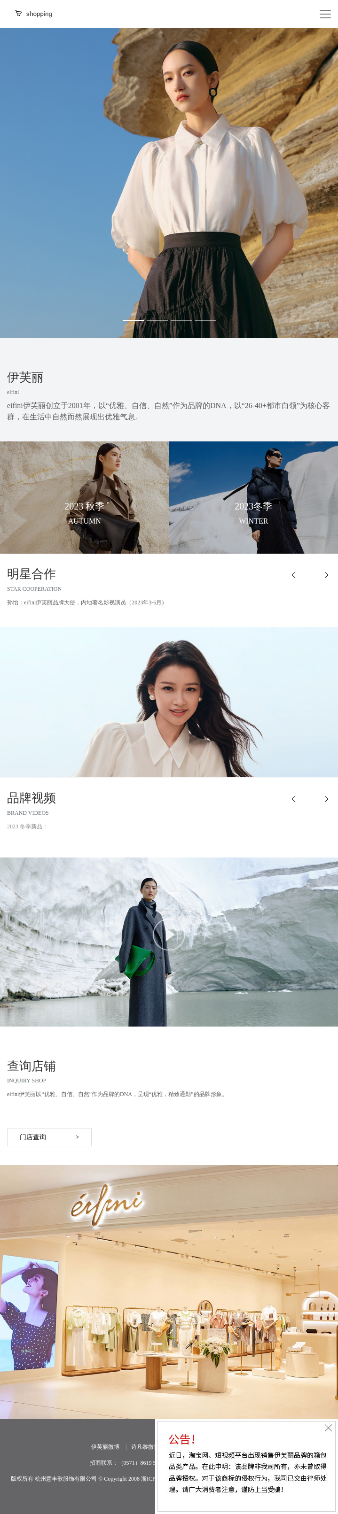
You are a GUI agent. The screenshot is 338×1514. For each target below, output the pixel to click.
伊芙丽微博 (105, 1447)
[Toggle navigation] (325, 14)
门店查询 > (49, 1137)
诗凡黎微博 (145, 1447)
